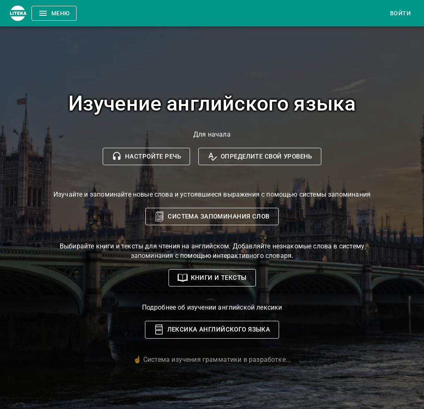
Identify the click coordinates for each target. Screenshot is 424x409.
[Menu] (18, 13)
